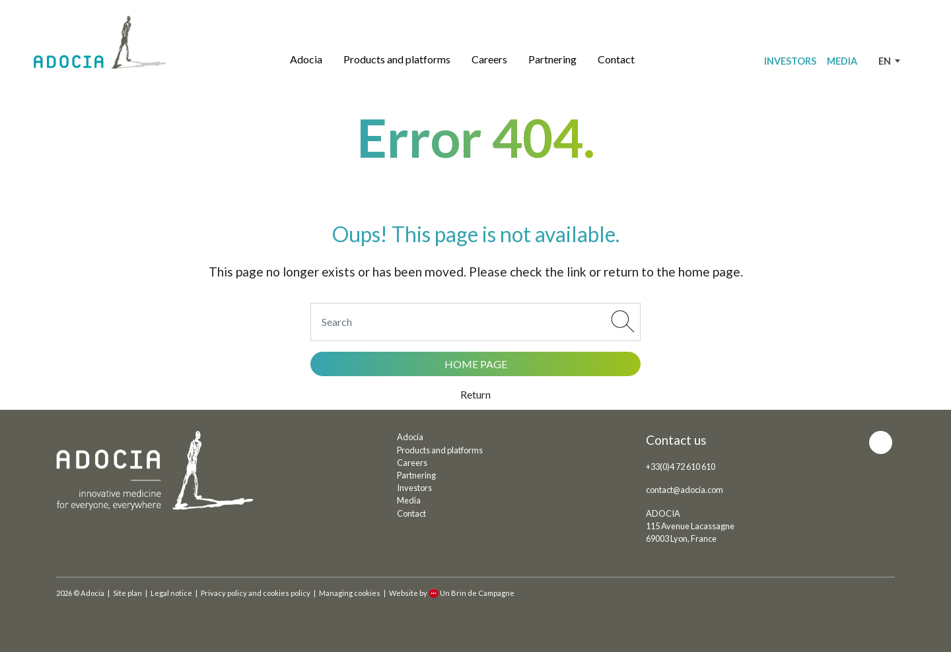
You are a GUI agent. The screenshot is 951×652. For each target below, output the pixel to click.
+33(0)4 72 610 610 (680, 466)
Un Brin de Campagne (471, 593)
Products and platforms (396, 59)
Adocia (306, 59)
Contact (616, 59)
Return (475, 394)
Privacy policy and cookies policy (255, 593)
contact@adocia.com (684, 489)
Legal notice (171, 593)
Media (842, 61)
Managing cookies (349, 593)
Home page (475, 364)
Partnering (552, 59)
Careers (489, 59)
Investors (790, 61)
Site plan (127, 593)
